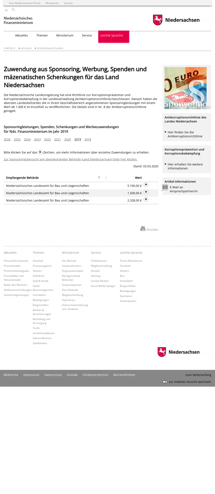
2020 (67, 139)
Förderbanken (128, 408)
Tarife (36, 435)
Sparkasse (126, 403)
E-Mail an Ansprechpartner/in (181, 189)
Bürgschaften (41, 412)
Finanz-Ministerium (131, 368)
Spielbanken (40, 450)
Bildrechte (11, 482)
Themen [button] (42, 35)
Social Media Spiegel (103, 393)
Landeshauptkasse (44, 440)
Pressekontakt (12, 373)
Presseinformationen (16, 368)
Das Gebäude (70, 397)
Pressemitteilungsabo (16, 378)
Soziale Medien (100, 388)
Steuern (37, 378)
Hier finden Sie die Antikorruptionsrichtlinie (185, 134)
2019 (77, 139)
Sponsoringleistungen (50, 48)
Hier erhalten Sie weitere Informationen (185, 166)
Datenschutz (53, 482)
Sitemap (96, 383)
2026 (7, 139)
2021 (57, 139)
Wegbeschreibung (72, 402)
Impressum (68, 407)
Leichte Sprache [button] (111, 35)
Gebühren (39, 383)
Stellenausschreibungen (18, 397)
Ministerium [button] (64, 35)
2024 (27, 139)
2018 (87, 139)
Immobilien (39, 402)
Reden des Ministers (16, 392)
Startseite (9, 48)
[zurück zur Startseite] (23, 20)
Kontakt (95, 378)
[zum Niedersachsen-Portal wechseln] (176, 25)
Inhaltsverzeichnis (95, 482)
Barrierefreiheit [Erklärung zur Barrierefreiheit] (124, 482)
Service (96, 360)
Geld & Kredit (40, 388)
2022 (47, 139)
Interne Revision (42, 445)
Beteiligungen (41, 407)
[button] (32, 179)
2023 (37, 139)
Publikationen (99, 368)
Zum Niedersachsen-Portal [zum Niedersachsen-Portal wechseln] (24, 3)
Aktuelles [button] (21, 35)
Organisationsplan (72, 378)
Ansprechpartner (72, 392)
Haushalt (38, 368)
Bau (122, 383)
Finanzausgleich (42, 373)
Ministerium (70, 360)
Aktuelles (26, 48)
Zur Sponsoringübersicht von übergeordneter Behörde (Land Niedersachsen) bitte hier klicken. (71, 159)
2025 (17, 139)
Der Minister (69, 368)
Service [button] (87, 35)
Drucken (152, 337)
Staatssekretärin (71, 373)
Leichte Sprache (131, 360)
